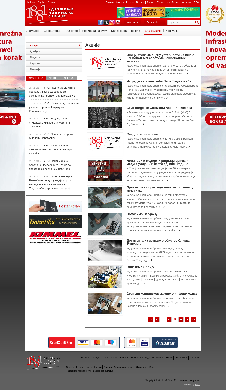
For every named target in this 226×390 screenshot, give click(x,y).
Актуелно (32, 30)
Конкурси (172, 30)
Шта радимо (153, 30)
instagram (112, 22)
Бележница (119, 30)
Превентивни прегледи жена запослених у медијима (160, 189)
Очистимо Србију (140, 267)
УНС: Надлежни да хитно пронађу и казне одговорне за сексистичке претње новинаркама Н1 (52, 91)
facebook (100, 22)
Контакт (151, 2)
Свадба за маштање (142, 134)
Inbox (197, 384)
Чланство (71, 30)
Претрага (197, 22)
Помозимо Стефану (142, 214)
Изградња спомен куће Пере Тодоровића (159, 81)
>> (193, 319)
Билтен (140, 2)
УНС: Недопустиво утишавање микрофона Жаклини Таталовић (49, 122)
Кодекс (130, 2)
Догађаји (35, 51)
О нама (110, 2)
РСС (196, 2)
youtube (117, 22)
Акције (34, 45)
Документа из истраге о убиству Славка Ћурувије (158, 242)
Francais (52, 2)
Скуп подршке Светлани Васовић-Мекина (159, 108)
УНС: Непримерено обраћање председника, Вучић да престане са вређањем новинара (50, 164)
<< (150, 319)
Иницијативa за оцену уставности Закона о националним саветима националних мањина (160, 58)
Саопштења (52, 30)
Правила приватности (79, 371)
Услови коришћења (168, 2)
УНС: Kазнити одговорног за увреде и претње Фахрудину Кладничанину (54, 107)
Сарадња (35, 63)
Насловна (86, 357)
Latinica (31, 2)
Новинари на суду (94, 30)
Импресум (186, 2)
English (41, 2)
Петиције (35, 69)
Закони (120, 2)
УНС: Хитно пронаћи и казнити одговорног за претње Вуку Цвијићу (51, 149)
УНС (50, 14)
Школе (135, 30)
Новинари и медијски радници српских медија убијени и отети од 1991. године (157, 162)
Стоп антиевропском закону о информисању (162, 293)
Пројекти (35, 57)
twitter (106, 22)
